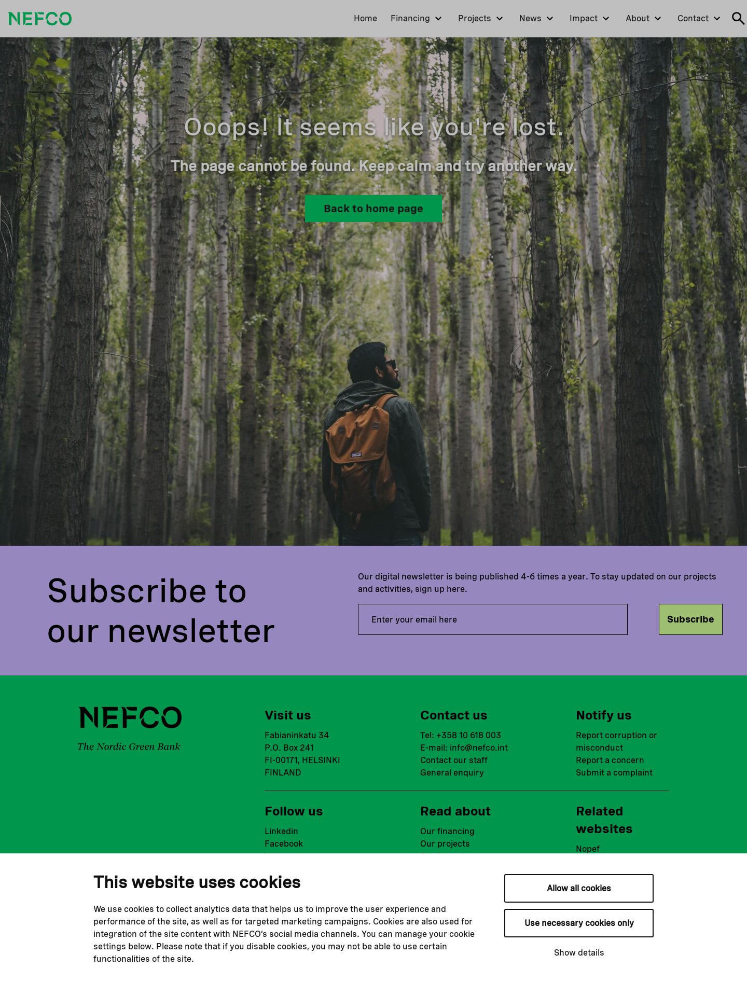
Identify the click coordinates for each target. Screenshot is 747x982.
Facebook (284, 844)
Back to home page (373, 208)
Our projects (445, 844)
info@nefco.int (479, 748)
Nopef (588, 849)
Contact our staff (454, 760)
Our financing (447, 831)
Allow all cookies (579, 888)
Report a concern (610, 760)
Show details (579, 953)
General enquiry (452, 773)
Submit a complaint (614, 773)
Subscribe (690, 619)
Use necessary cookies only (579, 923)
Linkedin (281, 831)
